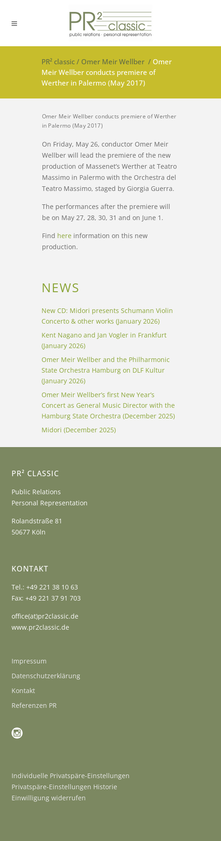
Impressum (29, 661)
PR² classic (58, 61)
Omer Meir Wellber (112, 61)
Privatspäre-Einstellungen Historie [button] (64, 786)
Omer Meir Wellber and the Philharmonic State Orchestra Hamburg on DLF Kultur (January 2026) (106, 370)
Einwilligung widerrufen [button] (49, 797)
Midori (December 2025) (79, 429)
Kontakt (23, 690)
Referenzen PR (34, 705)
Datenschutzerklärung (46, 675)
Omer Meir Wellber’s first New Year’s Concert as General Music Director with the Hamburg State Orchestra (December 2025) (108, 405)
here (64, 235)
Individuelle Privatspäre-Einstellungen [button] (71, 775)
